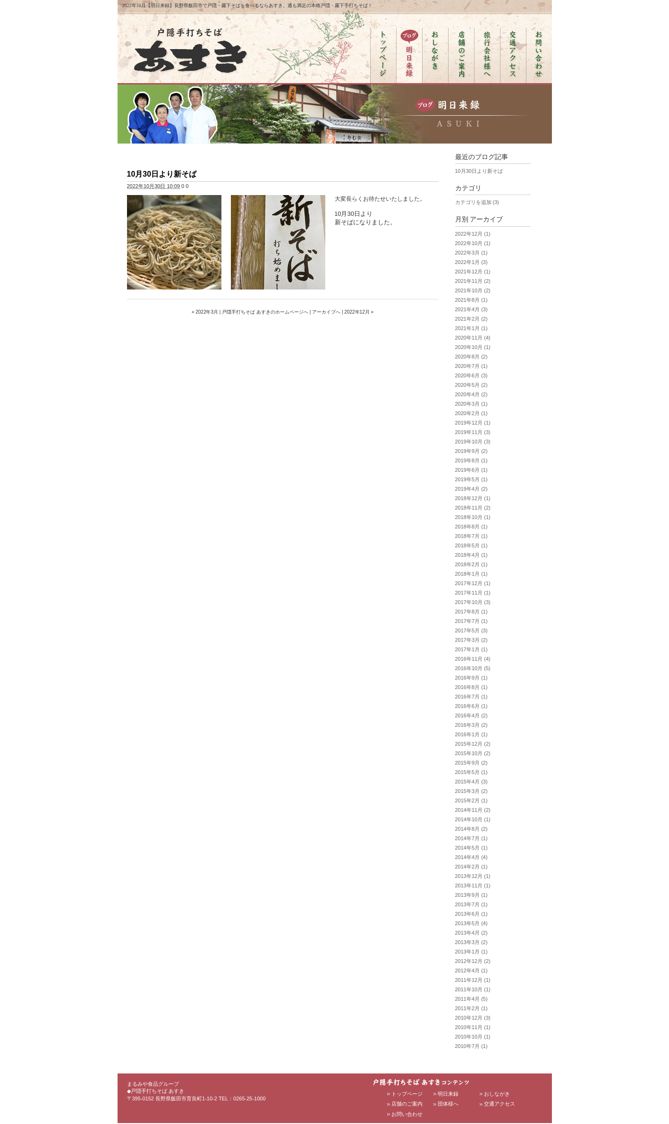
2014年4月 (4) (471, 857)
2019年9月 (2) (471, 451)
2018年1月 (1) (471, 574)
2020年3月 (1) (471, 404)
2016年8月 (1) (471, 687)
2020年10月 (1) (473, 347)
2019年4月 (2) (471, 489)
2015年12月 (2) (473, 744)
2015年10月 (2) (473, 753)
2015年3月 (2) (471, 791)
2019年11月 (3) (473, 432)
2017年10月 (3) (473, 602)
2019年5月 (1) (471, 479)
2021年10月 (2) (473, 290)
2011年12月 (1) (473, 980)
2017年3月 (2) (471, 640)
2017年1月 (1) (471, 649)
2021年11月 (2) (473, 281)
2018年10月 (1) (473, 517)
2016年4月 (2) (471, 715)
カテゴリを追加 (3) (477, 202)
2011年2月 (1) (471, 1008)
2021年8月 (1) (471, 300)
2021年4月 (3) (471, 309)
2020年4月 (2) (471, 394)
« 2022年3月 (205, 312)
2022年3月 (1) (471, 252)
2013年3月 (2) (471, 942)
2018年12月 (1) (473, 498)
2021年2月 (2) (471, 319)
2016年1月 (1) (471, 734)
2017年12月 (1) (473, 583)
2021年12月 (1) (473, 271)
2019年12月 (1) (473, 423)
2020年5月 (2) (471, 385)
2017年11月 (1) (473, 593)
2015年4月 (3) (471, 781)
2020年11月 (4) (473, 338)
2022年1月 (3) (471, 262)
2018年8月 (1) (471, 526)
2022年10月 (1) (473, 243)
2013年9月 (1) (471, 895)
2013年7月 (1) (471, 904)
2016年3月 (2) (471, 725)
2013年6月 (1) (471, 914)
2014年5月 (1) (471, 848)
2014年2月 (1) (471, 866)
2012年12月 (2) (473, 961)
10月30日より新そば (162, 174)
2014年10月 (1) (473, 819)
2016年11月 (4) (473, 659)
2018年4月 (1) (471, 555)
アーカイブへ (326, 312)
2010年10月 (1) (473, 1036)
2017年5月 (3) (471, 630)
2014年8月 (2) (471, 829)
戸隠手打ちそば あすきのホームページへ (265, 312)
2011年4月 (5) (471, 999)
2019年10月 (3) (473, 441)
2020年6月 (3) (471, 375)
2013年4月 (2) (471, 933)
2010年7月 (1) (471, 1046)
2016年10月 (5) (473, 668)
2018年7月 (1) (471, 536)
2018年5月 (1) (471, 545)
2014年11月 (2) (473, 810)
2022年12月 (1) (473, 234)
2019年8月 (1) (471, 460)
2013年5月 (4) (471, 923)
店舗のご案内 (407, 1104)
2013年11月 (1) (473, 885)
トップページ (407, 1094)
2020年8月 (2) (471, 356)
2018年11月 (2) (473, 508)
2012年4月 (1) (471, 970)
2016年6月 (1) (471, 706)
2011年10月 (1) (473, 989)
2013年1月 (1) (471, 951)
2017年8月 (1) (471, 611)
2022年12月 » (358, 312)
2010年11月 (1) (473, 1027)
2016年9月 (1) (471, 678)
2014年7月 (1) (471, 838)
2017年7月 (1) (471, 621)
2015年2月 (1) (471, 800)
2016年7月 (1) (471, 696)
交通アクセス (499, 1104)
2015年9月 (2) (471, 763)
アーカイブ (486, 219)
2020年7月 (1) (471, 366)
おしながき (497, 1094)
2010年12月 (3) (473, 1018)
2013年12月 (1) (473, 876)
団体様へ (448, 1104)
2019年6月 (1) (471, 470)
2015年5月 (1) (471, 772)
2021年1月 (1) (471, 328)
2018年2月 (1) (471, 564)
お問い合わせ (407, 1114)
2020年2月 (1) (471, 413)
